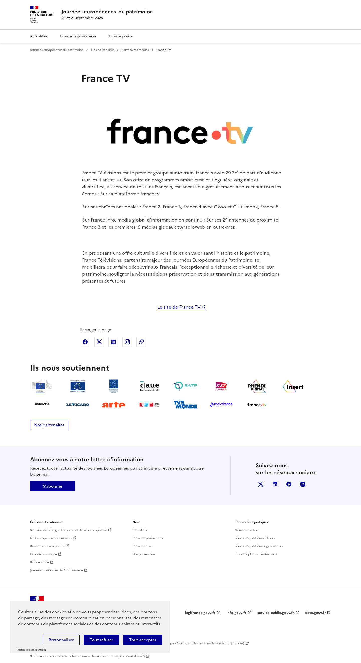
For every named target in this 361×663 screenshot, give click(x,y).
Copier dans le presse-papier (141, 342)
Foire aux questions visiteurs (255, 538)
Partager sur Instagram (127, 342)
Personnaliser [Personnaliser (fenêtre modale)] (61, 640)
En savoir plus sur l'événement (256, 554)
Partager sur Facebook (85, 342)
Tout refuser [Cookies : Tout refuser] (101, 640)
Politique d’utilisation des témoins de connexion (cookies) (203, 643)
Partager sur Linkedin (113, 342)
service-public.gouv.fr (275, 612)
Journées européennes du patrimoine (57, 50)
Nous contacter (246, 530)
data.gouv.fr (315, 612)
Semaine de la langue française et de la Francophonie (68, 530)
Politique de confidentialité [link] (31, 650)
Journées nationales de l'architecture (56, 570)
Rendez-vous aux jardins (47, 546)
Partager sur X (99, 342)
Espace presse (121, 36)
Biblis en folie (39, 562)
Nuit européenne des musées (51, 538)
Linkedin (275, 484)
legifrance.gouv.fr (200, 612)
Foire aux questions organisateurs (259, 546)
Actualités (38, 36)
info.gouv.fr (236, 612)
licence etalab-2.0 (132, 656)
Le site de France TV (179, 307)
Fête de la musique (43, 554)
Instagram (303, 484)
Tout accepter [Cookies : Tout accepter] (142, 640)
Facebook (289, 484)
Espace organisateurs (78, 36)
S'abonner (52, 486)
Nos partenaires (103, 50)
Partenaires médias (136, 50)
